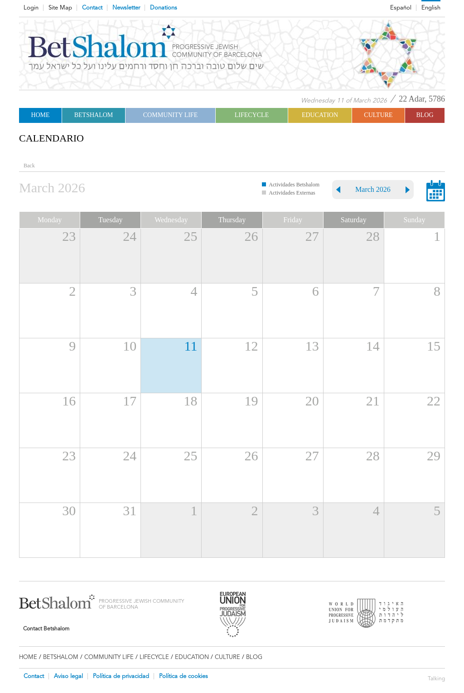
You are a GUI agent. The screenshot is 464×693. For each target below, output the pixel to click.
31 (129, 510)
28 (373, 236)
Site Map (60, 8)
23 (69, 236)
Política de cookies (183, 676)
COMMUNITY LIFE (170, 115)
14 (373, 345)
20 (312, 400)
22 (433, 400)
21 (373, 400)
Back (29, 165)
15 (433, 345)
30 (69, 510)
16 (69, 400)
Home (40, 115)
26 (251, 236)
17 (129, 400)
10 (129, 345)
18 (190, 400)
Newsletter (126, 8)
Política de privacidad (121, 676)
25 (190, 236)
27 (312, 236)
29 (433, 455)
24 (129, 236)
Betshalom (93, 115)
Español (400, 7)
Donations (163, 8)
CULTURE (378, 115)
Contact (92, 8)
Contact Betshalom (46, 628)
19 (251, 400)
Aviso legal (68, 676)
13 (312, 345)
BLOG (424, 115)
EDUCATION (320, 115)
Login (31, 8)
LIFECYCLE (252, 115)
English (430, 7)
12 (251, 345)
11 (191, 345)
